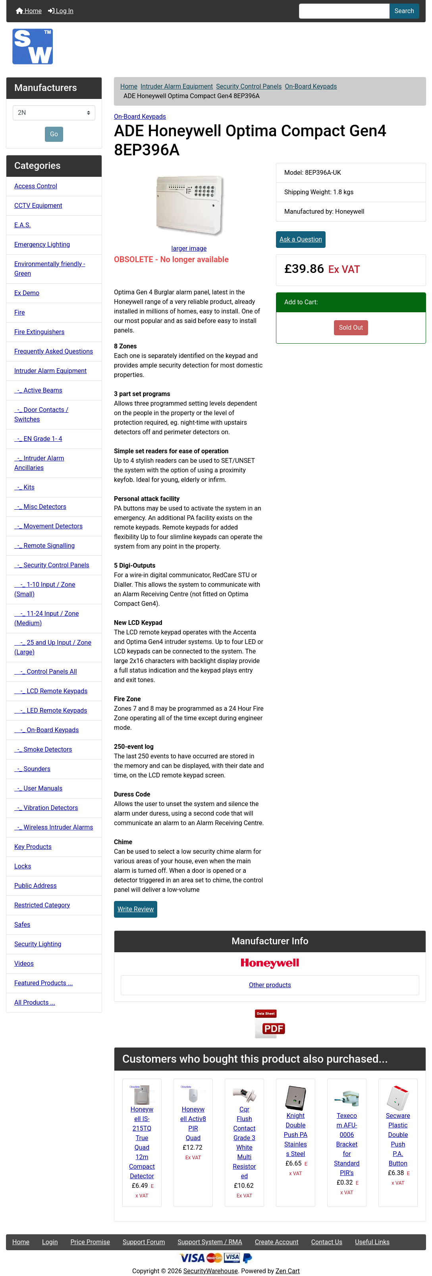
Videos (24, 963)
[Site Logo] (216, 46)
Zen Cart (288, 1271)
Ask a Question (301, 239)
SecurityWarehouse (210, 1271)
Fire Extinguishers (39, 332)
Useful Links (372, 1242)
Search (404, 11)
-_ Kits (24, 487)
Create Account (277, 1242)
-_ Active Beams (38, 390)
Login (50, 1242)
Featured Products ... (43, 983)
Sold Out (351, 327)
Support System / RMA (209, 1242)
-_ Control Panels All (45, 671)
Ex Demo (26, 293)
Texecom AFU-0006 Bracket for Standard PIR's (346, 1144)
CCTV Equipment (38, 205)
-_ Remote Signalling (44, 545)
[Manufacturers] (54, 112)
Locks (22, 866)
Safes (22, 924)
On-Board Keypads (311, 86)
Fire (19, 312)
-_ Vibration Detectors (46, 808)
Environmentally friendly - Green (49, 268)
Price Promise (90, 1242)
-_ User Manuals (38, 788)
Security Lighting (38, 944)
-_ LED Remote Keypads (50, 710)
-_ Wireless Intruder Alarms (53, 827)
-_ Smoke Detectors (43, 749)
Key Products (33, 847)
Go (54, 134)
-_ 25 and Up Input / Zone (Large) (52, 647)
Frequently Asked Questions (53, 351)
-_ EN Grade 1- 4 (38, 439)
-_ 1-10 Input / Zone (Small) (44, 589)
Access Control (35, 186)
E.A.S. (22, 225)
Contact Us (327, 1242)
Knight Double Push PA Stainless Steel (295, 1135)
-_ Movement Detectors (48, 526)
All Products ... (34, 1002)
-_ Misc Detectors (40, 506)
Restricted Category (42, 905)
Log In (60, 11)
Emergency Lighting (42, 244)
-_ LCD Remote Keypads (50, 691)
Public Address (35, 885)
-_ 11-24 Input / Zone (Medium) (46, 618)
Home (29, 11)
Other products (270, 985)
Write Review (136, 909)
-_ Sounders (32, 769)
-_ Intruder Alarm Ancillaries (39, 463)
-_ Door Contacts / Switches (41, 414)
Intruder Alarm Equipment (177, 86)
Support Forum (144, 1242)
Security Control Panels (249, 86)
